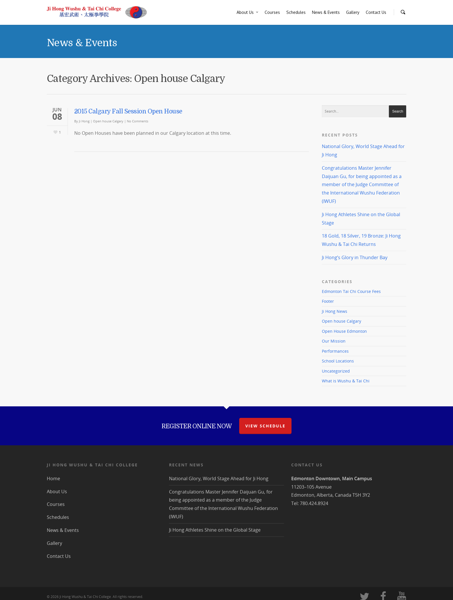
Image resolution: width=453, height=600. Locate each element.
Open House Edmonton (344, 331)
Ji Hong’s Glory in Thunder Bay (354, 257)
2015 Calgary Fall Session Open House (128, 111)
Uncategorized (336, 371)
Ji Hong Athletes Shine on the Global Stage (215, 530)
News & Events (326, 12)
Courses (272, 12)
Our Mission (334, 341)
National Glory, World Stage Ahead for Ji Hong (218, 478)
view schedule (265, 426)
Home (53, 478)
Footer (328, 301)
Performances (335, 351)
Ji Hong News (334, 311)
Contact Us (376, 12)
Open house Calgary (108, 121)
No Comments (137, 121)
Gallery (352, 12)
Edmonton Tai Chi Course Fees (351, 291)
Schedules (296, 12)
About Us (248, 12)
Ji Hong (84, 121)
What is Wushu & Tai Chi (346, 381)
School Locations (338, 361)
